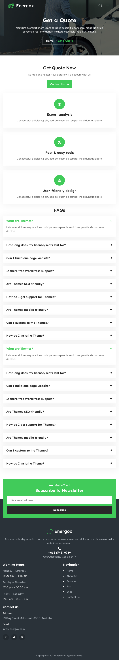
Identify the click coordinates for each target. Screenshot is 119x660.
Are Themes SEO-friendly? (25, 284)
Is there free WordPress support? (30, 271)
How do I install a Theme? (25, 335)
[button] (107, 6)
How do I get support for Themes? (31, 297)
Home (50, 40)
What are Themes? (19, 221)
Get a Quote (65, 40)
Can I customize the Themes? (27, 322)
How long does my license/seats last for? (36, 245)
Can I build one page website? (28, 258)
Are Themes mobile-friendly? (27, 309)
